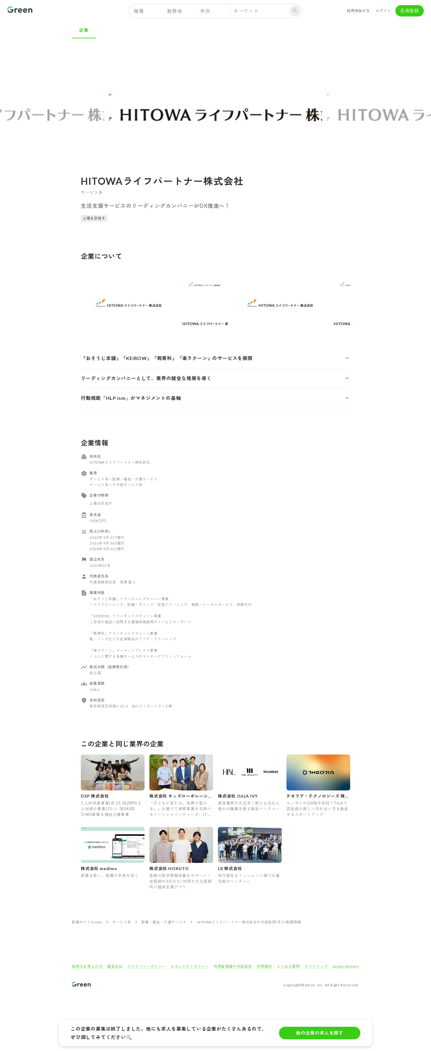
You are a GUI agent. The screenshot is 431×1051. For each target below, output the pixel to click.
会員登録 (409, 10)
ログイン (383, 10)
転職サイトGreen (87, 922)
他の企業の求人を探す (319, 1033)
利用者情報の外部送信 (233, 966)
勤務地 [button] (174, 11)
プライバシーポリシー (147, 966)
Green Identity (346, 966)
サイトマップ (316, 966)
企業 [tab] (84, 30)
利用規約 (264, 966)
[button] (215, 358)
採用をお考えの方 (87, 966)
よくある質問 (288, 966)
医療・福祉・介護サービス (163, 922)
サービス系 (121, 922)
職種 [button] (139, 11)
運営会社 (114, 966)
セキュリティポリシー (190, 966)
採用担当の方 (358, 10)
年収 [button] (205, 11)
